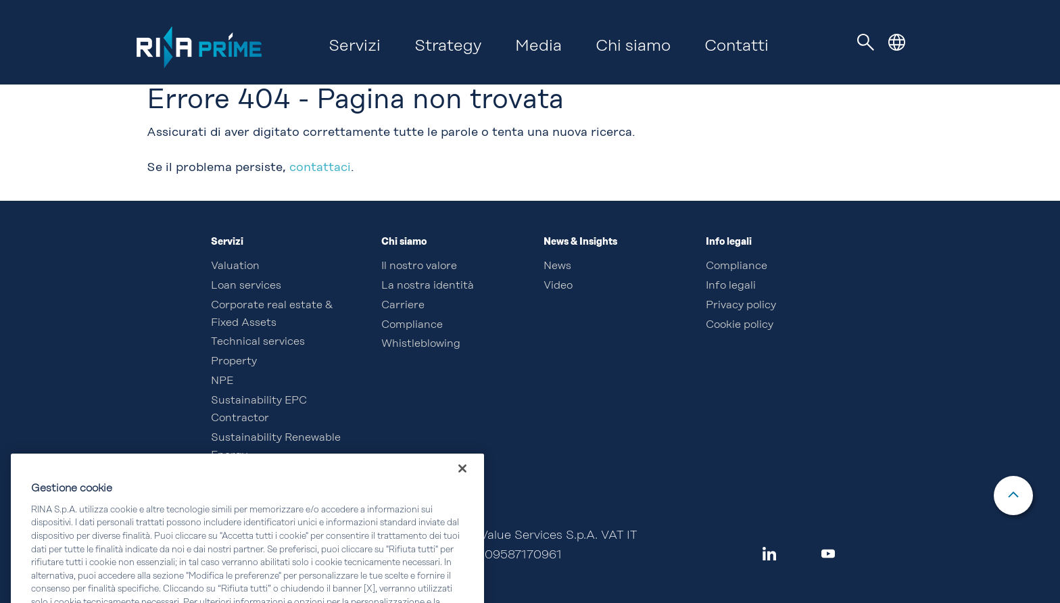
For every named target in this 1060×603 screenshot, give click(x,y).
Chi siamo (633, 47)
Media (538, 47)
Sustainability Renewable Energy (276, 447)
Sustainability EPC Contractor (259, 409)
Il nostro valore (419, 266)
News (557, 266)
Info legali (731, 286)
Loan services (246, 286)
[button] (897, 42)
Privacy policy (741, 305)
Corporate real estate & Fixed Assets (272, 314)
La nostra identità (427, 286)
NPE (222, 381)
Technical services (258, 342)
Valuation (235, 266)
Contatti (736, 47)
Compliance (412, 325)
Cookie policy (739, 325)
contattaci (320, 168)
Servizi (355, 47)
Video (558, 286)
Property (234, 361)
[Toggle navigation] (866, 42)
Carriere (403, 305)
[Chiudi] (462, 481)
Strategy (447, 47)
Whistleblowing (420, 344)
